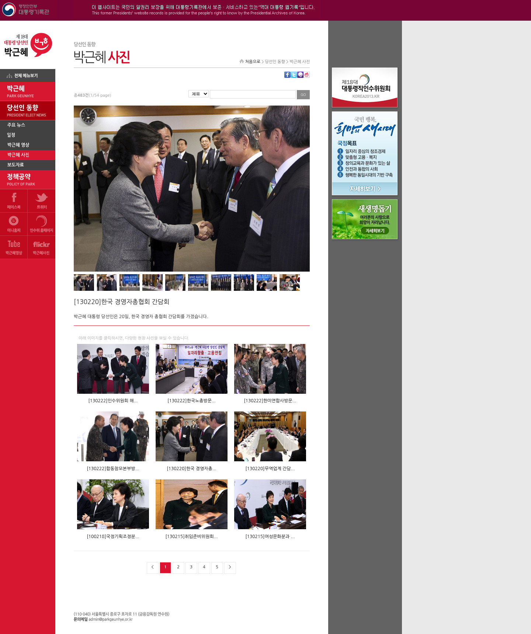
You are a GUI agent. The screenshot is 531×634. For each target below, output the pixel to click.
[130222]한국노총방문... (191, 401)
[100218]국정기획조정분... (113, 536)
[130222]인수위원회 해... (113, 401)
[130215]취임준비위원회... (191, 536)
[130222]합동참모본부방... (113, 468)
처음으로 (252, 62)
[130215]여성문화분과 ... (270, 536)
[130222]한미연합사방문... (270, 401)
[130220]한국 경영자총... (191, 468)
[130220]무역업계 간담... (270, 468)
